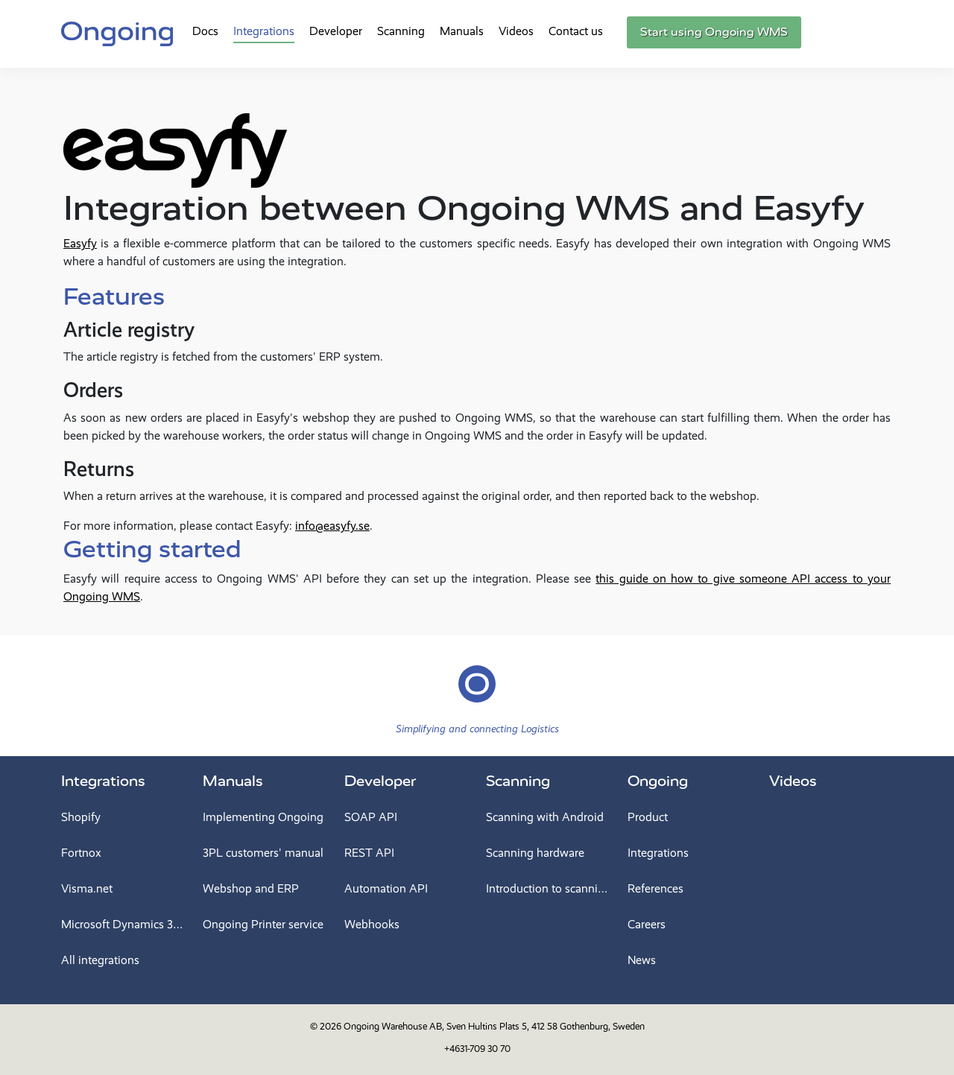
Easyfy (80, 243)
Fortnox (81, 853)
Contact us (576, 31)
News (642, 960)
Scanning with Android (545, 817)
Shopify (81, 817)
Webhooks (371, 924)
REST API (369, 853)
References (655, 888)
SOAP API (370, 817)
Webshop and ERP (251, 888)
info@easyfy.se (332, 526)
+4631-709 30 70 (477, 1048)
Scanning (401, 31)
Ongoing (658, 781)
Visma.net (87, 888)
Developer (335, 31)
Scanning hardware (535, 853)
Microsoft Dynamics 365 (123, 924)
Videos (516, 31)
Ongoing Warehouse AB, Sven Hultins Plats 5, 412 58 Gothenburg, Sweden (494, 1026)
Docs (205, 31)
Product (648, 817)
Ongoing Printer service (263, 924)
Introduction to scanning (548, 888)
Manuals (462, 31)
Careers (647, 924)
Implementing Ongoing (263, 817)
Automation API (386, 888)
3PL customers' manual (263, 853)
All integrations (100, 960)
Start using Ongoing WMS (714, 32)
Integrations (263, 31)
